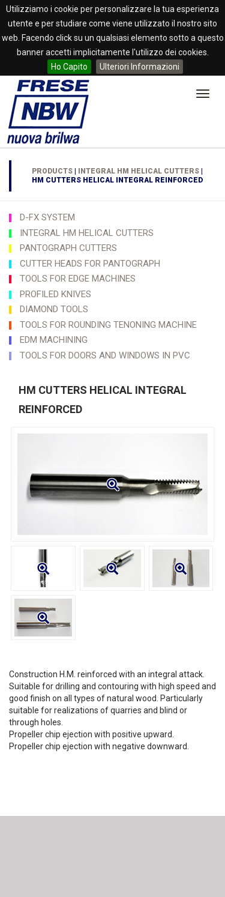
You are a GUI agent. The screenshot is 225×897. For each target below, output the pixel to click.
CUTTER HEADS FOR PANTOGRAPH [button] (90, 263)
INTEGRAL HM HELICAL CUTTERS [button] (87, 233)
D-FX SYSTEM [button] (47, 217)
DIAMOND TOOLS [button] (54, 309)
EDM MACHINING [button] (54, 339)
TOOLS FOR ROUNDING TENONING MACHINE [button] (108, 324)
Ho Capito (69, 66)
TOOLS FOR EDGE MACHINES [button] (78, 278)
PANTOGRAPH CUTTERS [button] (68, 248)
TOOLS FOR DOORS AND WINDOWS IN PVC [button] (105, 355)
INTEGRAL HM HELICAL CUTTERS (138, 171)
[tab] (112, 217)
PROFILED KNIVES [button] (55, 294)
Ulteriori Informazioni (139, 66)
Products (52, 171)
